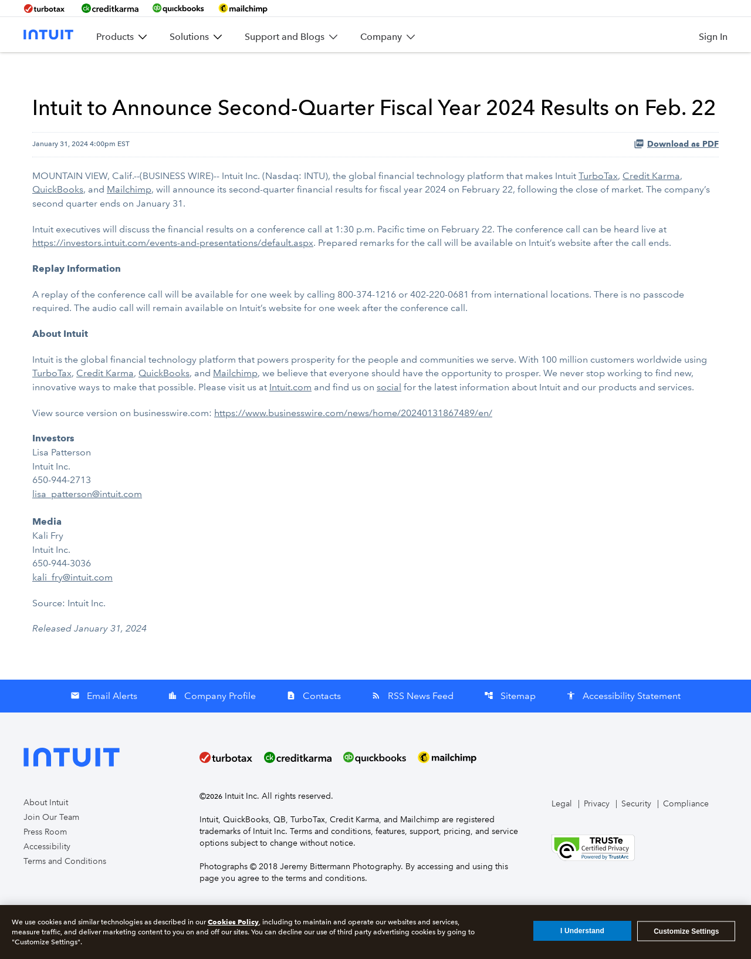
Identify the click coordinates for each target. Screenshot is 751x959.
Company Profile (212, 720)
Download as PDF (676, 178)
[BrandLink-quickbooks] (178, 8)
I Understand (582, 931)
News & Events (246, 70)
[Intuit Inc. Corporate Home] (48, 34)
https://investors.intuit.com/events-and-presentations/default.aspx (172, 275)
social (389, 417)
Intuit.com (290, 417)
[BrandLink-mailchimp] (243, 8)
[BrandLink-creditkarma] (110, 8)
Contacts (313, 720)
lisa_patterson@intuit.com (87, 522)
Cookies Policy (233, 921)
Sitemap (510, 720)
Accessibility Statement (623, 720)
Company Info (328, 70)
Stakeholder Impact (664, 70)
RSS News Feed (412, 720)
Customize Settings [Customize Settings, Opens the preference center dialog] (686, 931)
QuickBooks (57, 223)
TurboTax (598, 209)
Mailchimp (129, 223)
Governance (598, 64)
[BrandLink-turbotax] (45, 8)
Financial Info (400, 70)
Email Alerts (103, 720)
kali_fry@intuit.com (72, 603)
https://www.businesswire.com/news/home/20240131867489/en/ (353, 442)
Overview (195, 64)
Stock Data (463, 70)
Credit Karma (651, 209)
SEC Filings (525, 70)
